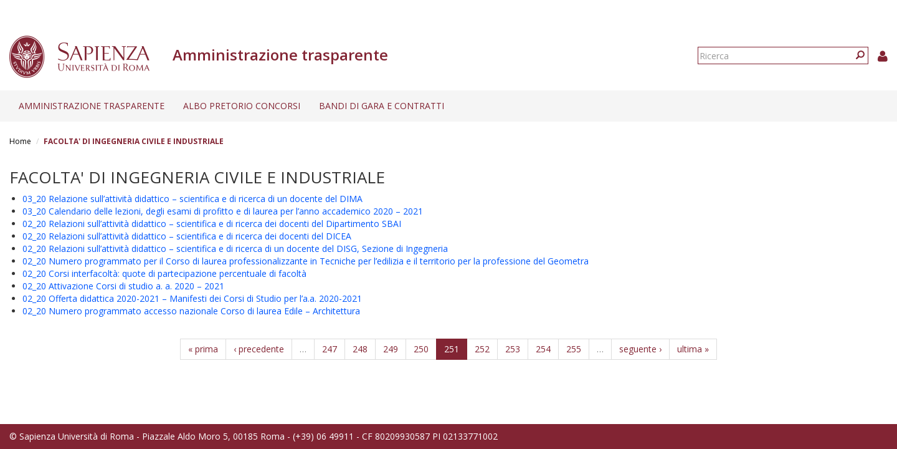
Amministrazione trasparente (91, 106)
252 (482, 349)
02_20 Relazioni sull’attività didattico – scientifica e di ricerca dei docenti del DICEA (186, 236)
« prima (203, 349)
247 (329, 349)
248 (360, 349)
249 (390, 349)
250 (421, 349)
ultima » (693, 349)
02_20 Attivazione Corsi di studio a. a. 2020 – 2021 (123, 286)
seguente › (640, 349)
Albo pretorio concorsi (241, 106)
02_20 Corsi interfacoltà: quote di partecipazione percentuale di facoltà (164, 273)
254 (543, 349)
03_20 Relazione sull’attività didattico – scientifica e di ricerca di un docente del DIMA (192, 199)
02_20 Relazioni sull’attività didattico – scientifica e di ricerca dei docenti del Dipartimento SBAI (211, 223)
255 (573, 349)
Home (20, 141)
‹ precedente (259, 349)
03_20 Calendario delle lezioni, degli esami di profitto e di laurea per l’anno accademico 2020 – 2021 (222, 211)
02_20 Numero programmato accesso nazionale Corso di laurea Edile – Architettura (191, 311)
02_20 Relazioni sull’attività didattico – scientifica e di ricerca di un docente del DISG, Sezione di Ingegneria (235, 248)
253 (512, 349)
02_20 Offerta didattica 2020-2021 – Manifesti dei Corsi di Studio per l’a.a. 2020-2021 (192, 298)
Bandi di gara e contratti (381, 106)
